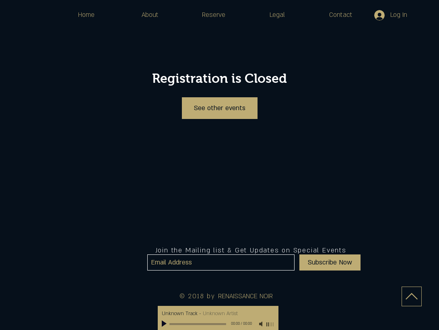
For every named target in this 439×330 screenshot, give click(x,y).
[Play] (165, 324)
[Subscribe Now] (330, 262)
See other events (219, 108)
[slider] (270, 324)
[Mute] (262, 324)
